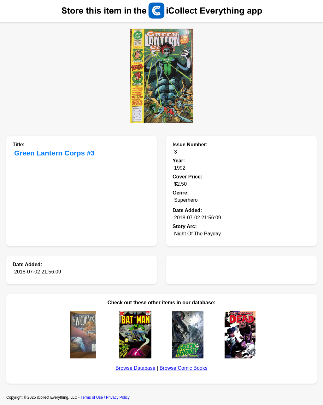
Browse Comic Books (184, 368)
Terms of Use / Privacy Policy (104, 397)
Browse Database (135, 368)
